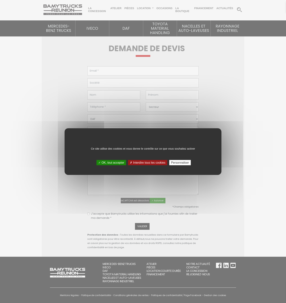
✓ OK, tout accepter (111, 162)
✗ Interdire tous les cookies (147, 162)
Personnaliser (180, 162)
